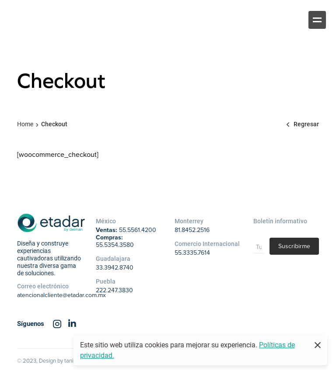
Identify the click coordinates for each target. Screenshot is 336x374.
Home (25, 124)
